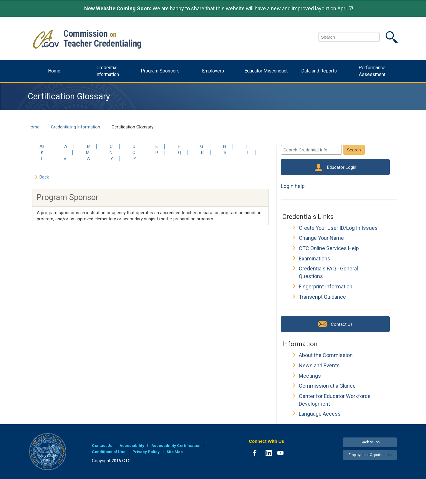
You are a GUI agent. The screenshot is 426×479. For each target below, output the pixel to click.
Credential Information (107, 71)
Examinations (314, 258)
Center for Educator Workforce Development (335, 400)
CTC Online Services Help (329, 248)
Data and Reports (319, 71)
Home (54, 71)
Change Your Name (321, 238)
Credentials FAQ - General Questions (328, 272)
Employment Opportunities (370, 455)
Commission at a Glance (327, 386)
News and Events (319, 365)
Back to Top (370, 442)
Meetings (310, 376)
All (41, 146)
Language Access (320, 414)
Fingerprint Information (325, 286)
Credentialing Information (75, 127)
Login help (293, 186)
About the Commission (326, 355)
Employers (213, 71)
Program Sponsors (160, 71)
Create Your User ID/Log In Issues (338, 228)
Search (354, 149)
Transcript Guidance (322, 297)
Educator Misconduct (266, 71)
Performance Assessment (372, 71)
